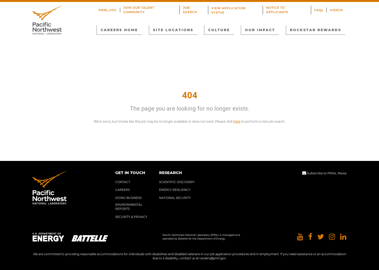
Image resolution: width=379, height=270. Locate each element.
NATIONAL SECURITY (175, 198)
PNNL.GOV (108, 10)
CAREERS (122, 190)
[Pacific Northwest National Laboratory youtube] (300, 237)
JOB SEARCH (190, 10)
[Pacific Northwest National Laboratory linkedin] (343, 237)
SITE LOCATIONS (173, 30)
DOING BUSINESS (128, 198)
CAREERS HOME (119, 30)
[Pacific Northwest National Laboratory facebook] (310, 237)
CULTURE (219, 30)
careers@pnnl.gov (212, 258)
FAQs (318, 10)
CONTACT (122, 182)
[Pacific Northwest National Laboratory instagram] (332, 237)
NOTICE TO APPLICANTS (277, 10)
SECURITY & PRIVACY (131, 217)
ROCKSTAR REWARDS (315, 30)
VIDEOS (336, 10)
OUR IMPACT (260, 30)
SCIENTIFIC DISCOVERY (177, 182)
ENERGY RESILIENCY (174, 190)
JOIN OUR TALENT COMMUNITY (138, 10)
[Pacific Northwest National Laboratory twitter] (320, 237)
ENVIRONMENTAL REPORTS (128, 207)
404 (189, 95)
